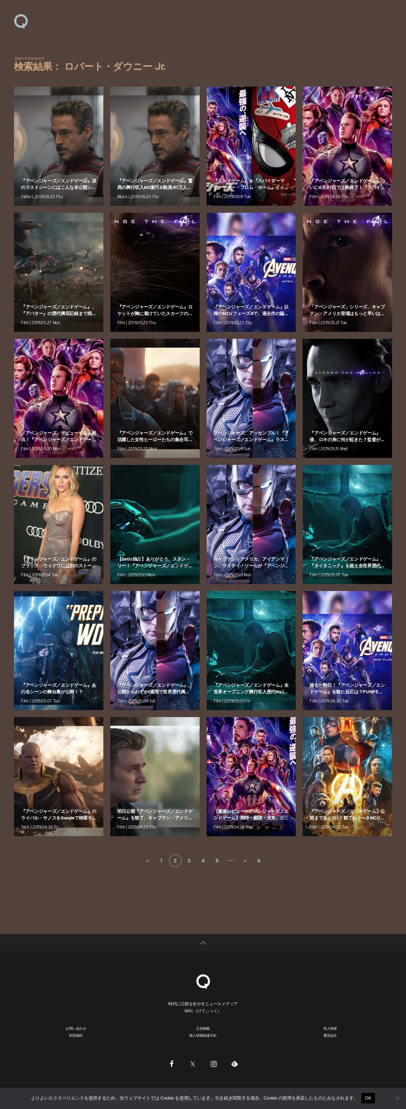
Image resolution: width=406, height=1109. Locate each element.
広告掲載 (203, 1028)
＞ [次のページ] (245, 860)
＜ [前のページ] (147, 860)
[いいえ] (397, 1098)
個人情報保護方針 (202, 1035)
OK (368, 1098)
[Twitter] (192, 1063)
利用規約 (76, 1035)
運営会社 (330, 1035)
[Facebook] (171, 1063)
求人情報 (330, 1028)
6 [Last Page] (258, 860)
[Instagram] (213, 1063)
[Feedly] (234, 1063)
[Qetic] (203, 980)
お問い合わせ (76, 1028)
